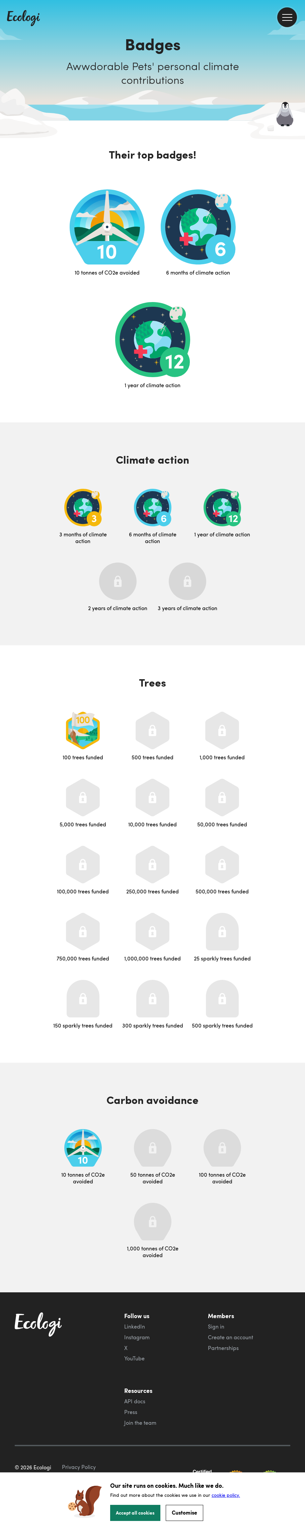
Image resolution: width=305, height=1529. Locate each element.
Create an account (230, 1337)
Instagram (137, 1337)
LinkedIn (134, 1326)
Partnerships (223, 1348)
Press (130, 1412)
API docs (134, 1401)
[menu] (287, 17)
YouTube (134, 1358)
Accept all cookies (135, 1512)
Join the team (140, 1422)
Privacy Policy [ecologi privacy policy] (79, 1467)
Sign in (216, 1326)
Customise (184, 1512)
